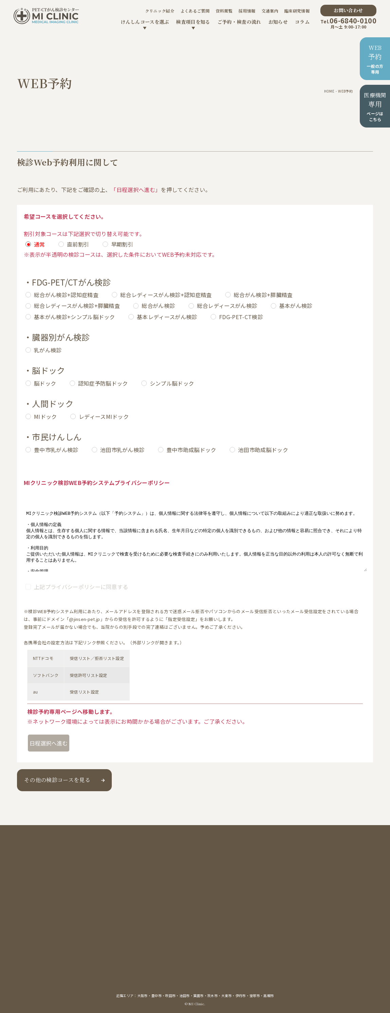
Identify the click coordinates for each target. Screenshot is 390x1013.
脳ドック (45, 383)
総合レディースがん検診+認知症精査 (166, 295)
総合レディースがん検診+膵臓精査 (77, 305)
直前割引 (78, 244)
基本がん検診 (296, 305)
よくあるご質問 (195, 11)
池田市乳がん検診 (122, 450)
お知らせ (278, 21)
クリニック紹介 (159, 11)
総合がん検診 (158, 305)
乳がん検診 (48, 350)
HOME (329, 91)
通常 (39, 244)
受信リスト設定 (84, 692)
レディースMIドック (104, 416)
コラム (302, 21)
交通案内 (270, 11)
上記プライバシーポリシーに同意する (81, 587)
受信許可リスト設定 (88, 675)
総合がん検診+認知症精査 (66, 295)
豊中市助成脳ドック (191, 450)
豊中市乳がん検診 (56, 450)
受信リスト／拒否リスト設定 (97, 658)
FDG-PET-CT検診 (241, 317)
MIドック (45, 416)
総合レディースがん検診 (227, 305)
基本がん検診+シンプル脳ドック (74, 317)
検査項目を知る (193, 21)
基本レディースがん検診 (167, 317)
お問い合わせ (348, 10)
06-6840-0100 (348, 20)
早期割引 (122, 244)
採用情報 (246, 11)
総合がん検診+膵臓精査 (263, 295)
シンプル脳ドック (172, 383)
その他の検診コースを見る (57, 780)
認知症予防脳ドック (103, 383)
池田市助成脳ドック (263, 450)
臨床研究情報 (296, 11)
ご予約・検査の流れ (239, 21)
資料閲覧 (224, 11)
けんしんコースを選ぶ (145, 21)
